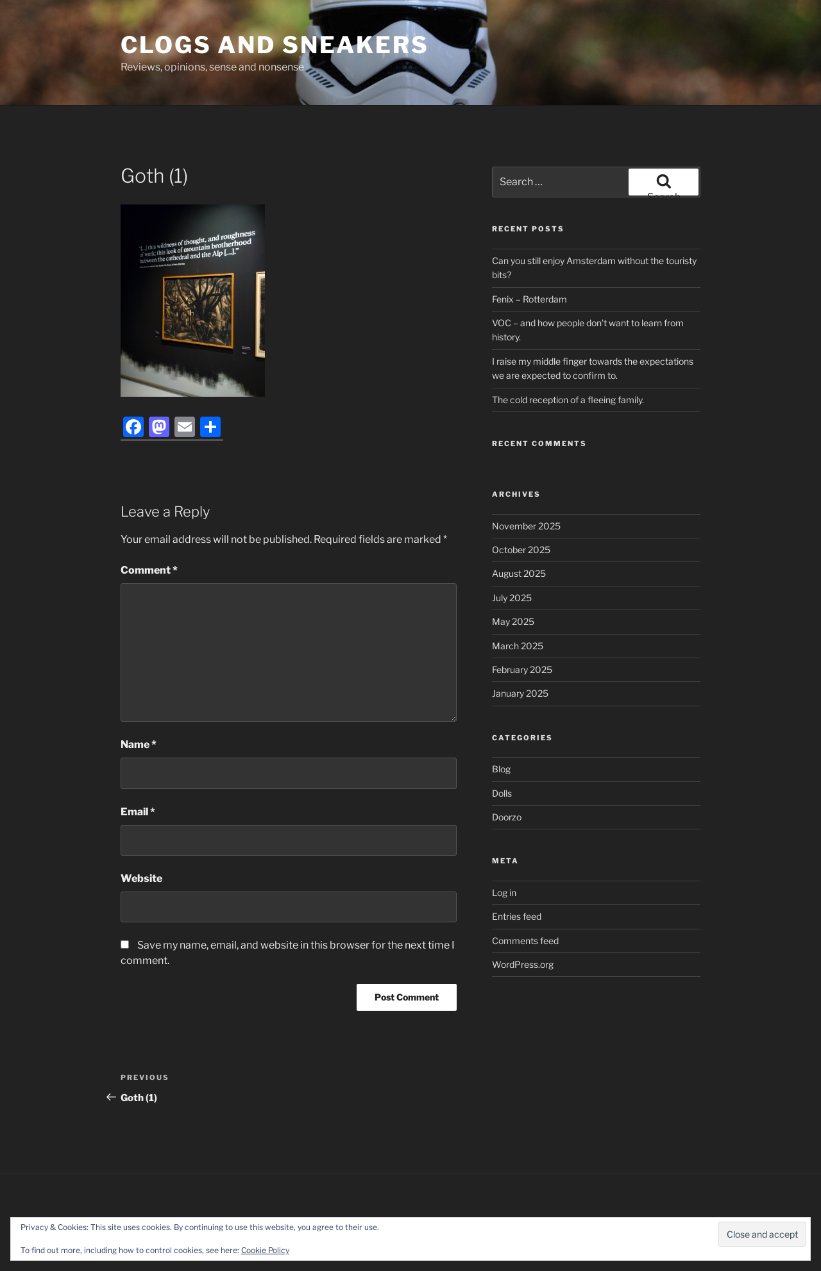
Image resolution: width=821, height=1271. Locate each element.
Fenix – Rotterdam (529, 299)
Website (141, 878)
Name (139, 744)
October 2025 (521, 549)
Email (138, 812)
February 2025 (522, 669)
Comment (149, 570)
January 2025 (520, 693)
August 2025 (519, 573)
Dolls (502, 793)
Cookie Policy (265, 1250)
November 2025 (526, 525)
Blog (501, 768)
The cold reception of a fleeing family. (568, 399)
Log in (504, 892)
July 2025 (512, 597)
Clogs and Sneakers (275, 45)
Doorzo (506, 816)
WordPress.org (523, 964)
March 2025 (517, 645)
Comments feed (525, 940)
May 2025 (513, 621)
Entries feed (516, 916)
